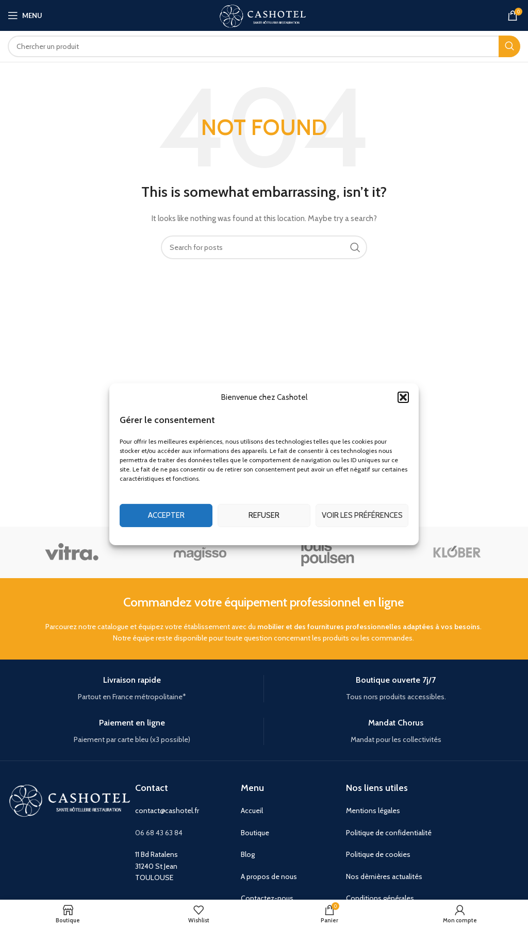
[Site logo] (264, 14)
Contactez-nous (267, 898)
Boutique (255, 832)
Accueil (252, 810)
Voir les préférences (362, 515)
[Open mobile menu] (25, 15)
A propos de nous (269, 876)
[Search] (264, 46)
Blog (248, 854)
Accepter (166, 515)
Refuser (264, 515)
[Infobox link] (132, 688)
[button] (403, 397)
